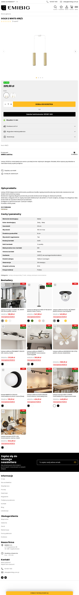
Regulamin (4, 497)
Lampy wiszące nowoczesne (36, 275)
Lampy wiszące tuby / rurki (17, 275)
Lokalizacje (4, 511)
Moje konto (4, 519)
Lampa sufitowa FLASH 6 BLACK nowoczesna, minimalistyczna (37, 395)
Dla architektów (6, 482)
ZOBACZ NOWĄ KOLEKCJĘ (40, 593)
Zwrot (3, 526)
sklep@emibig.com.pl (70, 2)
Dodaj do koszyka (44, 104)
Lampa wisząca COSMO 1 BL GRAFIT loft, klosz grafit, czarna (12, 310)
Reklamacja (5, 530)
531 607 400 (53, 2)
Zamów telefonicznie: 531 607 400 (39, 114)
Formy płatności (6, 533)
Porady (3, 490)
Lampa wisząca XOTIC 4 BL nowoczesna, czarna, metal (10, 437)
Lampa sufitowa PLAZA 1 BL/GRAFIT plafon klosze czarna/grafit (64, 310)
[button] (5, 104)
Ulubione (4, 523)
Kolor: (5, 91)
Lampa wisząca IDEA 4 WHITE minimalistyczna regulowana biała (64, 395)
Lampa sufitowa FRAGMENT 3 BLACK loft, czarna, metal (12, 352)
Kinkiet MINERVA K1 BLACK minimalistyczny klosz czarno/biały (12, 395)
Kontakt (3, 504)
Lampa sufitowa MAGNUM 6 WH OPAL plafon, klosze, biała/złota (65, 352)
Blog (2, 507)
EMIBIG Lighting (6, 154)
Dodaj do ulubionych (11, 174)
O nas (3, 479)
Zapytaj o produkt (10, 170)
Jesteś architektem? (8, 2)
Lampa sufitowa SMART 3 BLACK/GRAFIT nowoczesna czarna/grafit (36, 353)
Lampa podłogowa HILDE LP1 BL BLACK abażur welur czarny (39, 310)
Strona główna (6, 14)
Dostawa (4, 537)
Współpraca (5, 486)
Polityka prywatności (8, 500)
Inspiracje (4, 493)
